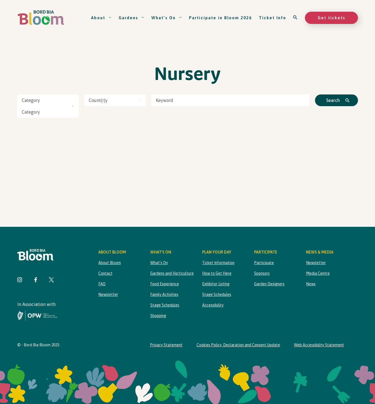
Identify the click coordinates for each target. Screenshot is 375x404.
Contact (105, 273)
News (311, 284)
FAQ (102, 284)
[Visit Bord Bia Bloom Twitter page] (51, 280)
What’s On (166, 18)
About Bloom (109, 263)
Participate (264, 263)
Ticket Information (218, 263)
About (101, 18)
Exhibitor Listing (216, 284)
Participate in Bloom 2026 (220, 18)
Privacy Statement (166, 345)
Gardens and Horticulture (172, 273)
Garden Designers (269, 284)
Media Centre (318, 273)
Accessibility (213, 305)
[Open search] (295, 17)
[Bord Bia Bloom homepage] (41, 17)
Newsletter (108, 294)
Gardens (131, 18)
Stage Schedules (164, 305)
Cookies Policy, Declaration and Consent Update (238, 345)
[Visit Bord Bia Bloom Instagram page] (19, 280)
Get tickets (331, 17)
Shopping (158, 315)
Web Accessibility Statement (319, 345)
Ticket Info (272, 18)
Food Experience (164, 284)
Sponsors (262, 273)
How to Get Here (216, 273)
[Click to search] (336, 100)
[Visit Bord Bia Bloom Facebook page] (35, 280)
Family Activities (164, 294)
